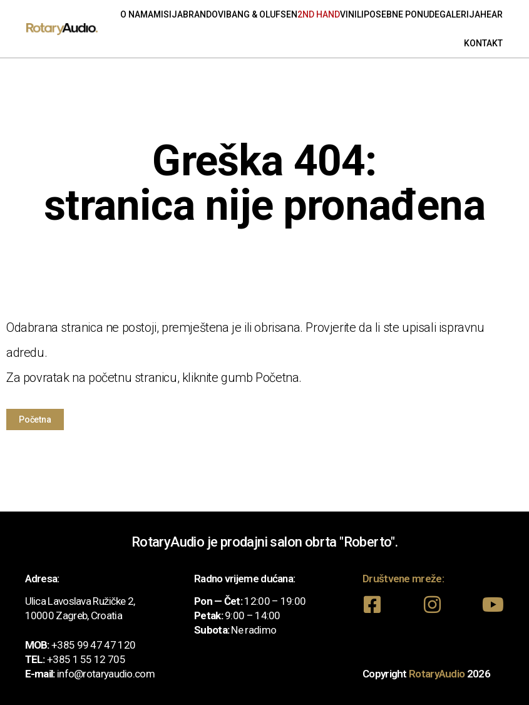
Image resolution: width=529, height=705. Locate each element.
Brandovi (204, 14)
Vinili (352, 14)
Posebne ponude (401, 14)
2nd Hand (318, 14)
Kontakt (483, 43)
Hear (491, 14)
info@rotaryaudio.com (106, 673)
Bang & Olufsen (261, 14)
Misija (168, 14)
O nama (136, 14)
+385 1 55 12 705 (86, 658)
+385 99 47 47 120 (93, 644)
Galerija (459, 14)
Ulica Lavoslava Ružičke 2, (80, 600)
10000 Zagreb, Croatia (73, 615)
